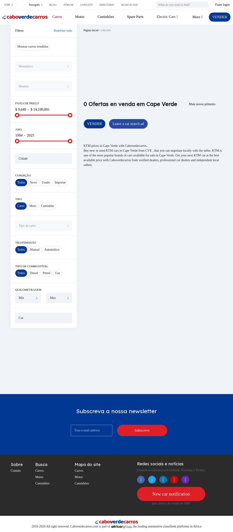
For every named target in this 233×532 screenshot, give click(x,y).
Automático (51, 249)
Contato (86, 4)
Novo (33, 182)
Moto (32, 206)
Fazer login (222, 4)
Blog (53, 4)
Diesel (34, 273)
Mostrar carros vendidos (32, 46)
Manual (35, 249)
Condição (23, 175)
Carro (21, 206)
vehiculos (106, 30)
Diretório (106, 4)
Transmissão (25, 242)
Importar (60, 182)
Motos (79, 17)
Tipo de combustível (31, 266)
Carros (57, 17)
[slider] (17, 115)
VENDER (219, 17)
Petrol (46, 273)
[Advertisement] (44, 360)
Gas (57, 273)
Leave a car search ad (128, 124)
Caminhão (47, 206)
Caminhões (106, 17)
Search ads (129, 4)
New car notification (171, 493)
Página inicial (91, 30)
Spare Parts (135, 17)
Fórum (68, 4)
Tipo (18, 199)
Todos (21, 182)
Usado (46, 182)
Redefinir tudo (63, 30)
